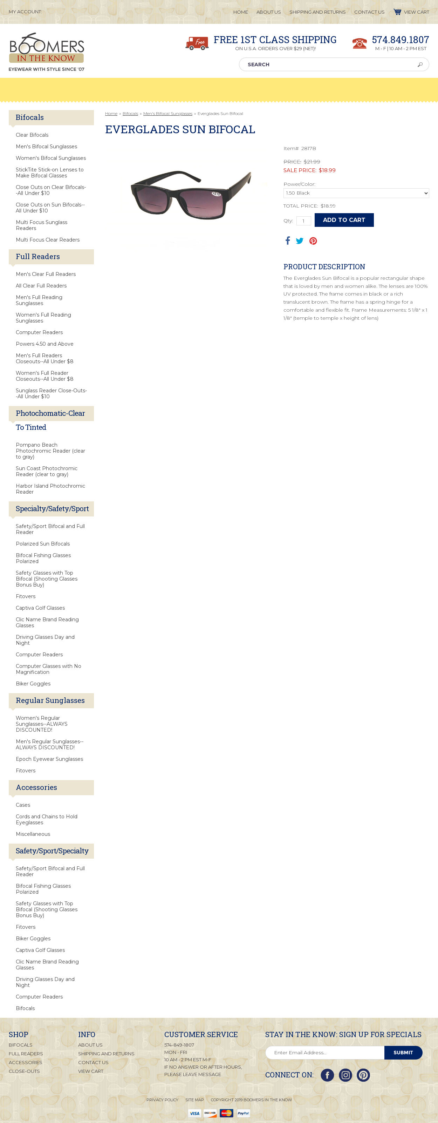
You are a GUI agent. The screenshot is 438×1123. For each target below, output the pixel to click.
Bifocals (130, 113)
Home (111, 113)
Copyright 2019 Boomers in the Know (251, 1099)
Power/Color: (299, 184)
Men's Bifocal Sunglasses (167, 113)
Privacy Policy (162, 1099)
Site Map (194, 1099)
